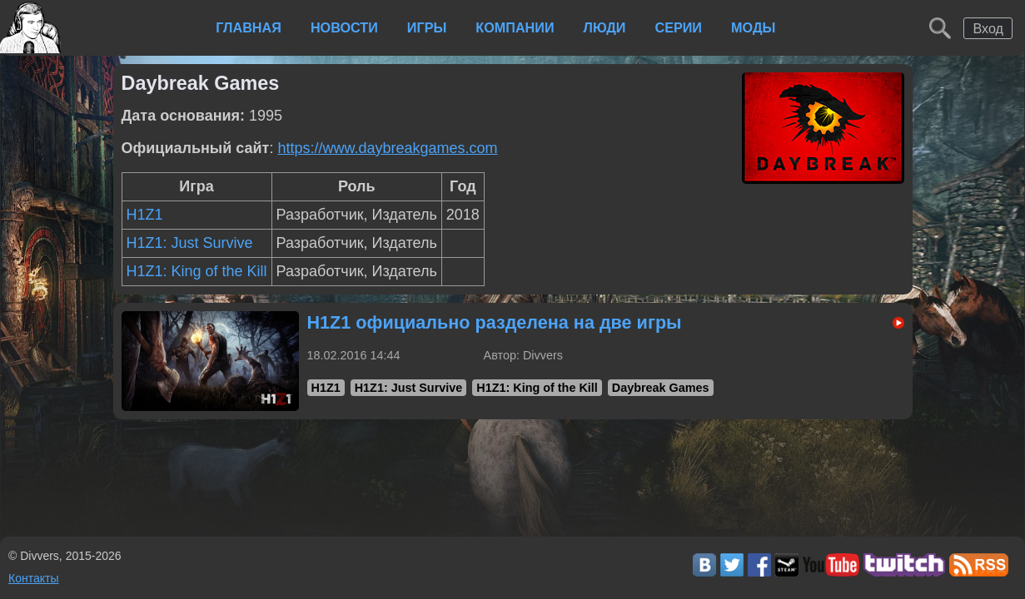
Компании (514, 27)
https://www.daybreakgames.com (387, 148)
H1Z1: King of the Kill (197, 271)
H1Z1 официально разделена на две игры (494, 322)
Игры (426, 27)
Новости (344, 27)
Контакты (33, 578)
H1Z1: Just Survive (190, 243)
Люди (605, 27)
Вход (988, 28)
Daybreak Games (660, 387)
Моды (753, 27)
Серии (678, 27)
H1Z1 (145, 214)
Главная (248, 27)
